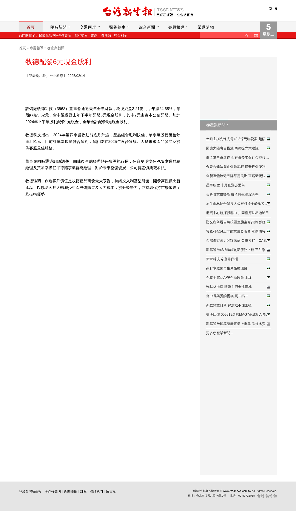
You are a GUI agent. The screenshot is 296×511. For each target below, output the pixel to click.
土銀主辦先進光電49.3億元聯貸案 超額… (238, 139)
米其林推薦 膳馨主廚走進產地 (238, 287)
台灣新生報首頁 (148, 11)
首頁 (31, 27)
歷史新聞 (255, 35)
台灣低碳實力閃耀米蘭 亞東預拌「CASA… (238, 241)
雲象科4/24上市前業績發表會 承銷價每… (238, 231)
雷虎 (94, 35)
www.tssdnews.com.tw (237, 491)
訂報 (83, 491)
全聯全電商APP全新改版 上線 (238, 277)
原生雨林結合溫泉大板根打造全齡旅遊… (238, 204)
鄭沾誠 (106, 35)
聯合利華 (120, 35)
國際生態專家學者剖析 (55, 35)
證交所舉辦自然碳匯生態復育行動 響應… (238, 222)
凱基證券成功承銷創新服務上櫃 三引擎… (238, 250)
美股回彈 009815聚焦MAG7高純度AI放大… (238, 314)
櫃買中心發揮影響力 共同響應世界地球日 (237, 213)
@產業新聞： (217, 125)
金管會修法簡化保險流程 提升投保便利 (235, 166)
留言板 (111, 491)
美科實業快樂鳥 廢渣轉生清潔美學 (238, 194)
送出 (246, 35)
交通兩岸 (88, 27)
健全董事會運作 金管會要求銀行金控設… (237, 157)
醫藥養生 (117, 27)
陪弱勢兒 (81, 35)
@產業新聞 (56, 48)
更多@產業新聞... (219, 333)
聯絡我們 (96, 491)
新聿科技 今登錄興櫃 (238, 259)
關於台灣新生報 (30, 491)
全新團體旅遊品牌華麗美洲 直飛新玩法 (238, 176)
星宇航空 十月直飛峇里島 (238, 185)
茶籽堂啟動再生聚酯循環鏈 (238, 268)
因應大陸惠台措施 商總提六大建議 (238, 148)
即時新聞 (58, 27)
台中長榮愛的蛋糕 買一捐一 (238, 296)
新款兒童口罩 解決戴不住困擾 (238, 305)
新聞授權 (70, 491)
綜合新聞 (147, 27)
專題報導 (176, 27)
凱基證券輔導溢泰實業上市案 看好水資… (238, 324)
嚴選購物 (206, 27)
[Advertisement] (135, 83)
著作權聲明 (53, 491)
